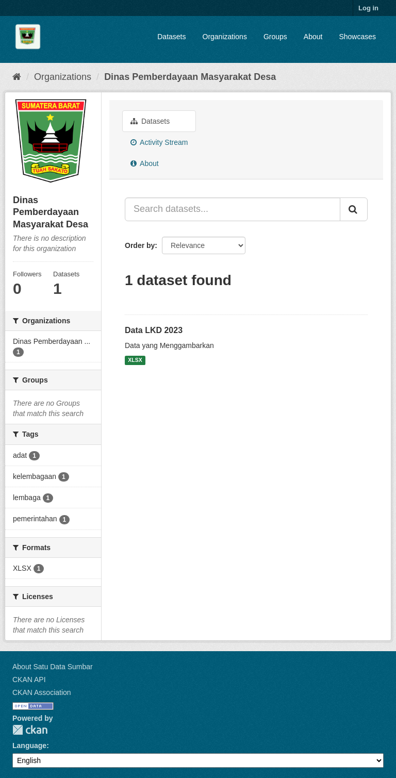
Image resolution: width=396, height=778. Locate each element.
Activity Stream (159, 142)
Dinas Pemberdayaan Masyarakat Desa (190, 77)
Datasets (171, 36)
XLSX (135, 360)
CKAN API (29, 679)
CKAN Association (41, 692)
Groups (275, 36)
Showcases (357, 36)
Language (29, 745)
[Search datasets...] (232, 209)
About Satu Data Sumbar (52, 667)
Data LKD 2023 (154, 330)
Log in (368, 8)
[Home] (16, 77)
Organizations (225, 36)
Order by (140, 245)
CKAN (29, 729)
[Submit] (354, 209)
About (313, 36)
